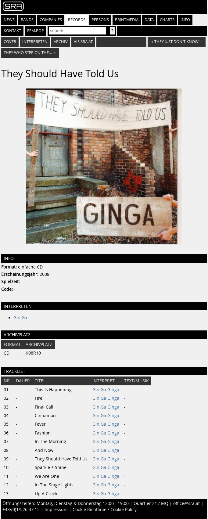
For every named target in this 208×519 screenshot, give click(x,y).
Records (76, 19)
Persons (100, 19)
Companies (51, 19)
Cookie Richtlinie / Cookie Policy (105, 509)
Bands (27, 19)
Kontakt (12, 30)
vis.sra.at (83, 41)
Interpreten (35, 41)
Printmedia (126, 19)
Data (149, 19)
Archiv (61, 41)
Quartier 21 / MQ (151, 503)
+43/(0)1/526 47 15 (21, 509)
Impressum (56, 509)
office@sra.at (186, 503)
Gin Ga (20, 317)
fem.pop (35, 30)
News (9, 19)
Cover (10, 41)
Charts (167, 19)
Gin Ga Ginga (105, 389)
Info (185, 19)
